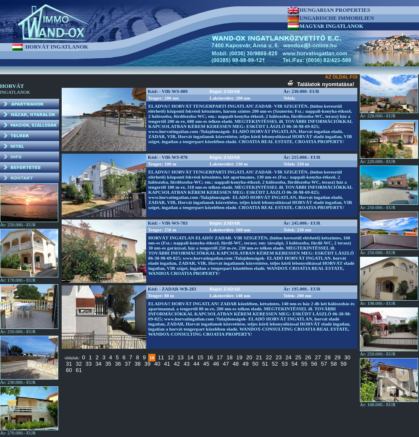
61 (79, 370)
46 (216, 364)
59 (343, 364)
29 (337, 357)
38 (138, 364)
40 (157, 364)
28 (328, 357)
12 (171, 357)
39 (147, 364)
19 (239, 357)
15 (200, 357)
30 (347, 357)
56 (314, 364)
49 (245, 364)
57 (324, 364)
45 (206, 364)
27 (318, 357)
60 (69, 370)
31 (69, 364)
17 (220, 357)
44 (196, 364)
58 (334, 364)
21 (259, 357)
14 (190, 357)
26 (308, 357)
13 (180, 357)
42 (177, 364)
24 (288, 357)
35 (108, 364)
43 (187, 364)
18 (229, 357)
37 (128, 364)
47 (226, 364)
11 (161, 357)
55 (304, 364)
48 (236, 364)
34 (98, 364)
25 (298, 357)
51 (265, 364)
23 (278, 357)
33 (88, 364)
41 (167, 364)
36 (118, 364)
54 (294, 364)
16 (210, 357)
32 (79, 364)
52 (275, 364)
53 (285, 364)
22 (269, 357)
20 (249, 357)
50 (255, 364)
